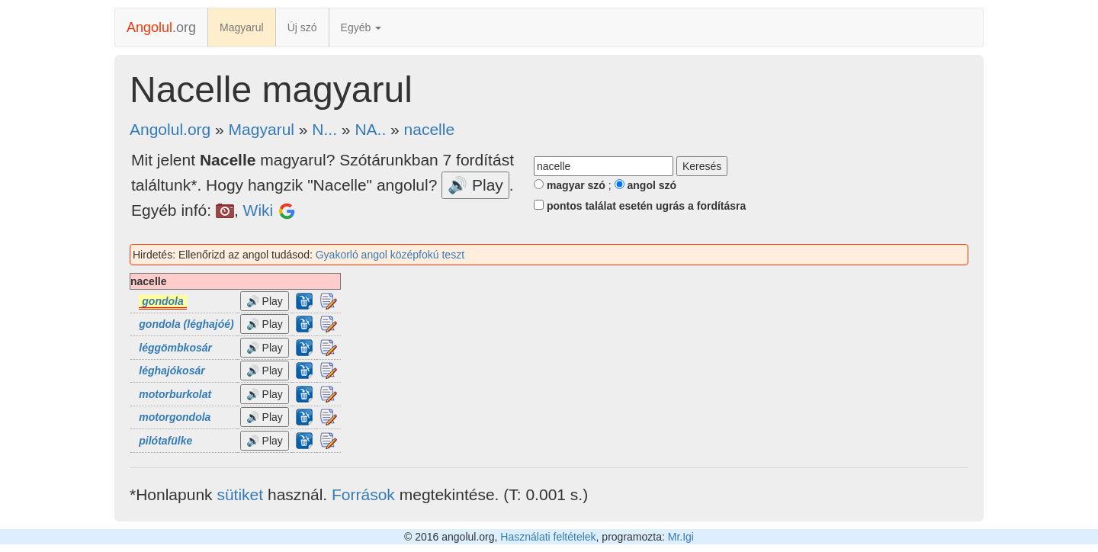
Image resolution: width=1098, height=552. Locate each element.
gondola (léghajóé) (186, 324)
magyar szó (569, 185)
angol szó (645, 185)
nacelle (429, 129)
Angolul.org (170, 129)
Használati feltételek (548, 537)
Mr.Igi (681, 537)
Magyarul (242, 27)
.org (161, 27)
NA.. (370, 129)
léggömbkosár (175, 348)
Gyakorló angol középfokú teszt (390, 255)
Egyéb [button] (361, 27)
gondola (162, 301)
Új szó (302, 27)
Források (363, 494)
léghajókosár (171, 370)
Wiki (258, 210)
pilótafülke (165, 441)
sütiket (240, 494)
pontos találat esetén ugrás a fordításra (640, 206)
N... (324, 129)
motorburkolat (175, 394)
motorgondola (174, 417)
